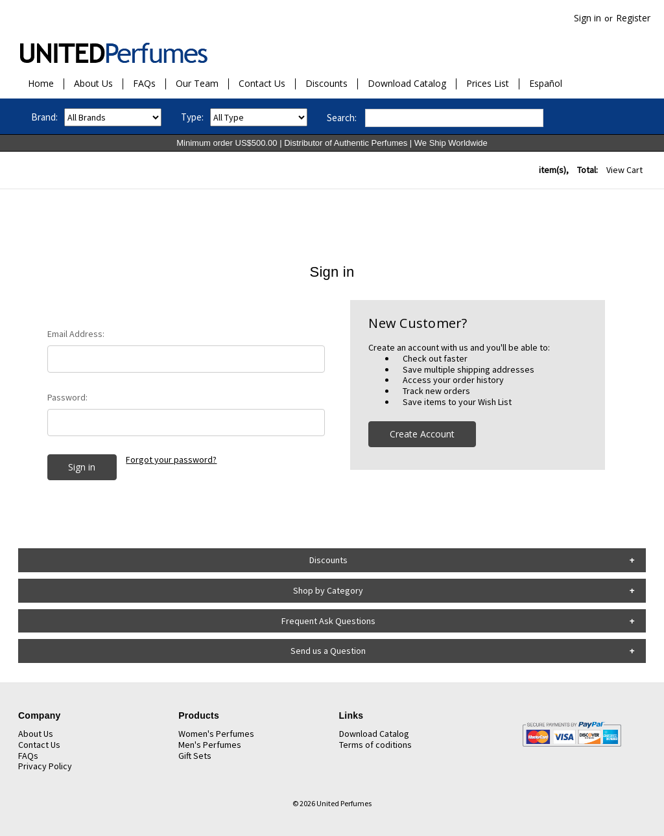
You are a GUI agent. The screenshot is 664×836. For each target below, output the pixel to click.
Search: (342, 117)
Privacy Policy (45, 766)
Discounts (326, 83)
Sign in (587, 18)
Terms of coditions (375, 744)
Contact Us (262, 83)
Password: (67, 397)
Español (545, 83)
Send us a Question (328, 650)
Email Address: (75, 334)
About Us (93, 83)
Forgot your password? (171, 459)
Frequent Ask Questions (328, 621)
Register (633, 18)
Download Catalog (407, 83)
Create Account (422, 434)
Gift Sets (194, 755)
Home (41, 83)
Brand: (44, 117)
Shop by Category (328, 590)
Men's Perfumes (209, 744)
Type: (192, 117)
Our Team (197, 83)
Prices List (487, 83)
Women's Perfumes (216, 733)
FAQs (144, 83)
